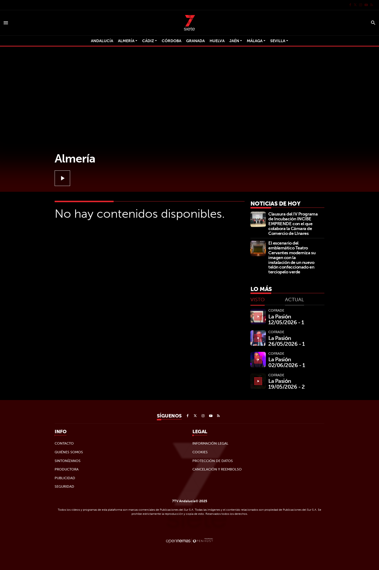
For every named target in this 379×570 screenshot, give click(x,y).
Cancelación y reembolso (217, 469)
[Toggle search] (373, 23)
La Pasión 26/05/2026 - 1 (286, 340)
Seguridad (64, 486)
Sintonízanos (67, 461)
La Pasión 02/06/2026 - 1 (286, 362)
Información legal (210, 443)
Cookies (200, 452)
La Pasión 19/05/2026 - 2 (286, 383)
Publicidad (65, 478)
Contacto (64, 443)
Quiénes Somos (69, 452)
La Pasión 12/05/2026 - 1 (286, 319)
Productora (67, 469)
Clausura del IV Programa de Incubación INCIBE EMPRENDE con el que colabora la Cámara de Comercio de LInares (293, 223)
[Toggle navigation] (6, 23)
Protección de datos (212, 461)
